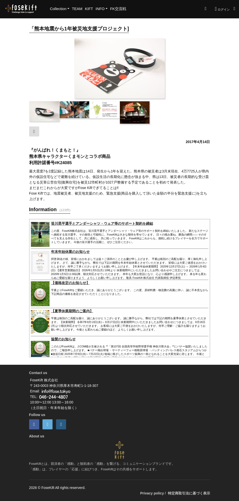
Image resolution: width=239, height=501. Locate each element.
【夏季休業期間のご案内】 (72, 311)
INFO (100, 9)
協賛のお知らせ (63, 339)
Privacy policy (152, 493)
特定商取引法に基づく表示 (189, 493)
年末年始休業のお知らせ (70, 252)
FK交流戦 (118, 9)
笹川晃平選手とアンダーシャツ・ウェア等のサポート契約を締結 (102, 223)
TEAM (77, 9)
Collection (58, 9)
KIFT (89, 9)
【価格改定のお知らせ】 (70, 283)
